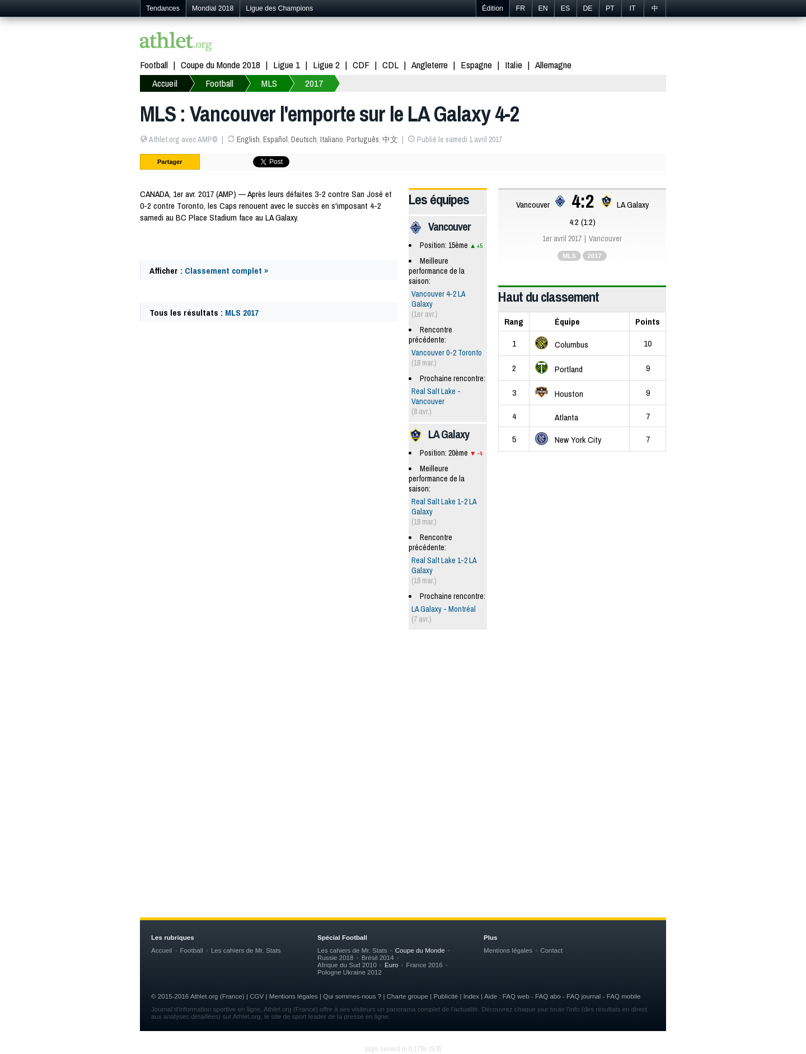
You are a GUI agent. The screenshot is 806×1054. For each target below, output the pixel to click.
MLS (269, 83)
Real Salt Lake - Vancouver (436, 396)
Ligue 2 (326, 64)
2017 (314, 83)
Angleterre (429, 64)
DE (587, 8)
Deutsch (304, 139)
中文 (390, 139)
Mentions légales (508, 950)
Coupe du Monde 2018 (220, 64)
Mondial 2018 (212, 8)
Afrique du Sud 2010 (347, 964)
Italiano (331, 139)
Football (154, 64)
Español (275, 139)
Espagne (476, 64)
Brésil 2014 (378, 957)
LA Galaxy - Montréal (443, 609)
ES (565, 8)
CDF (361, 64)
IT (632, 8)
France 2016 (424, 964)
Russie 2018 (335, 957)
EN (542, 8)
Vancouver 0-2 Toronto (446, 353)
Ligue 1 (286, 64)
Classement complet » (226, 271)
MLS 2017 (242, 312)
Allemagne (553, 64)
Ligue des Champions (279, 8)
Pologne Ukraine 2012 (349, 972)
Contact (551, 950)
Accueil (164, 83)
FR (521, 8)
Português (362, 139)
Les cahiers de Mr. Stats (246, 950)
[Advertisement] (403, 725)
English (248, 139)
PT (610, 8)
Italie (513, 64)
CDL (390, 64)
